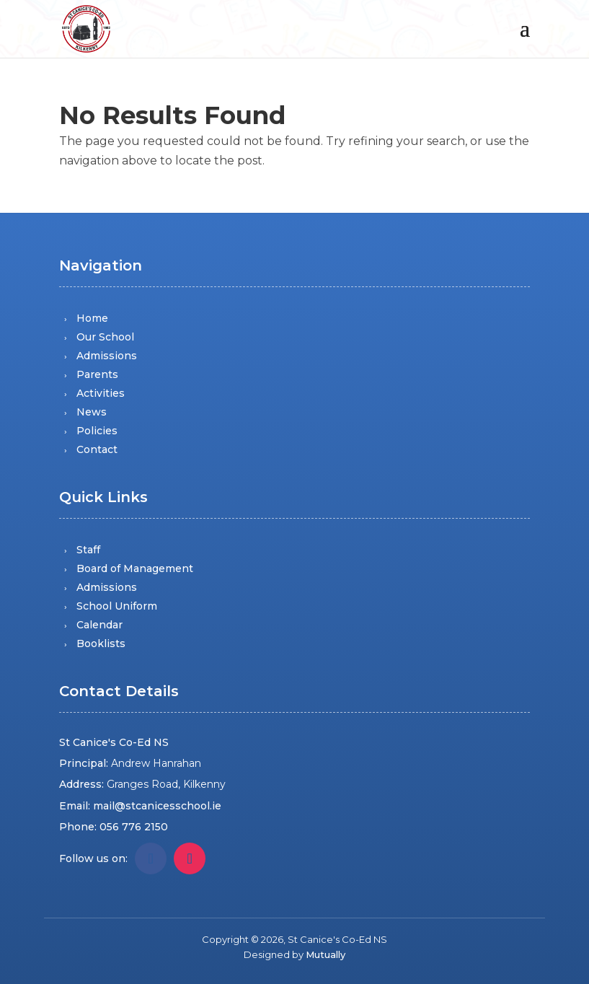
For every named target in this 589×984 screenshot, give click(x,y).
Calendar (99, 624)
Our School (105, 336)
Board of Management (134, 568)
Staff (88, 549)
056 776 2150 (133, 826)
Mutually (325, 954)
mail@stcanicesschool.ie (157, 805)
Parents (97, 374)
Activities (100, 393)
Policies (97, 430)
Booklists (100, 643)
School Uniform (116, 605)
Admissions (106, 355)
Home (92, 318)
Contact (97, 449)
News (91, 411)
